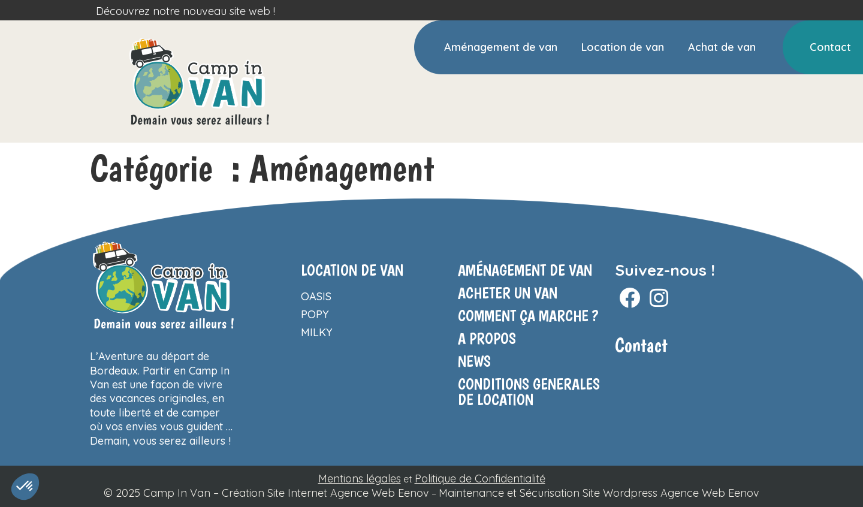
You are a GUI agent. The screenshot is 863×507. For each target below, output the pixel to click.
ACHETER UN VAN (507, 292)
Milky (317, 332)
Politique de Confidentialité (480, 478)
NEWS (474, 361)
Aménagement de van (500, 47)
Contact (830, 47)
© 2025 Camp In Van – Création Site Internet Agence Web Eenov (266, 493)
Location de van (622, 47)
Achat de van (722, 47)
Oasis (316, 296)
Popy (315, 314)
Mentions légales (359, 478)
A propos (487, 338)
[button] (25, 486)
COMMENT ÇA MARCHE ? (528, 315)
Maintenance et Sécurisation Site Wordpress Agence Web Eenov (599, 493)
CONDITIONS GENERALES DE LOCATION (529, 392)
